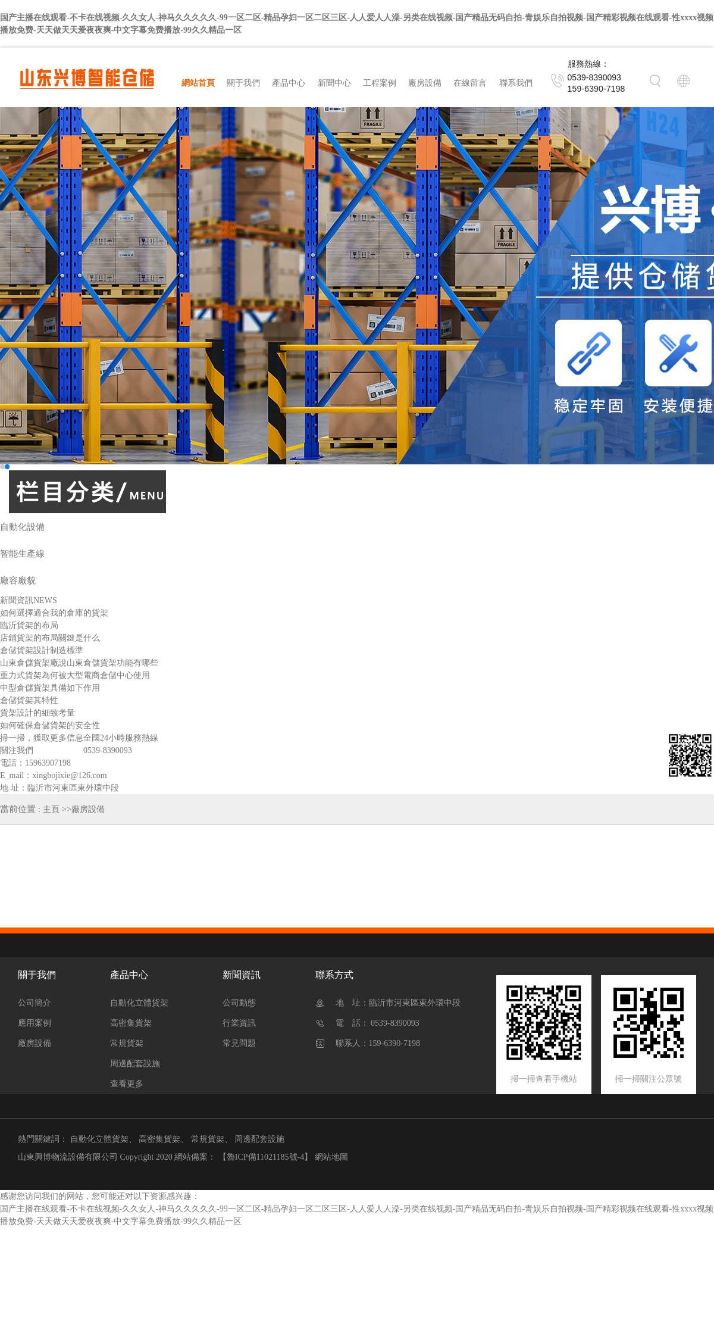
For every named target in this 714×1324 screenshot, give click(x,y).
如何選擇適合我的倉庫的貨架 (54, 612)
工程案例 (379, 83)
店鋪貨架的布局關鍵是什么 (50, 637)
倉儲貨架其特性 (29, 700)
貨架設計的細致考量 (37, 712)
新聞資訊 (242, 975)
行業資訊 (239, 1023)
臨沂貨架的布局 (29, 625)
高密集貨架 (131, 1023)
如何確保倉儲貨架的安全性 (50, 725)
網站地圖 (331, 1157)
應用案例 (34, 1023)
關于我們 (243, 83)
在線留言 (470, 83)
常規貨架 (126, 1043)
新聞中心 (334, 83)
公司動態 (239, 1002)
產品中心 (288, 83)
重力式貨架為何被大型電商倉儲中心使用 (75, 675)
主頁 (51, 809)
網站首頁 (198, 83)
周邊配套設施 (135, 1063)
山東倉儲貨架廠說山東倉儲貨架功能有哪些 (79, 662)
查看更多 (126, 1083)
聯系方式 (334, 975)
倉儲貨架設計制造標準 (41, 650)
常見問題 (239, 1043)
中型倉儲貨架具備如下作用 (50, 687)
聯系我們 (516, 83)
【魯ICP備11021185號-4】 (265, 1157)
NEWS (45, 600)
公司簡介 (34, 1002)
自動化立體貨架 (139, 1002)
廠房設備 (424, 83)
